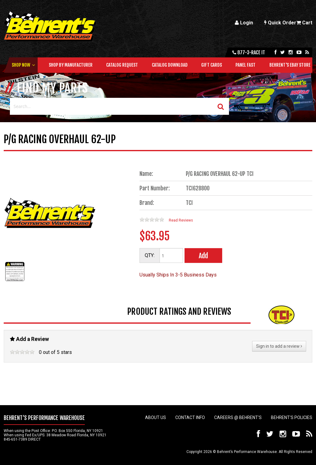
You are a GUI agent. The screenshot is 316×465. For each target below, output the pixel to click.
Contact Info (190, 417)
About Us (155, 417)
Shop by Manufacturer (71, 65)
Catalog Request (122, 65)
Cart (304, 23)
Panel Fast (245, 65)
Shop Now (21, 65)
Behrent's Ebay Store (289, 65)
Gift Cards (211, 65)
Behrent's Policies (291, 417)
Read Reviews (181, 220)
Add (203, 255)
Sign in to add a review (279, 346)
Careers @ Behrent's (238, 417)
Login (244, 23)
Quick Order (280, 23)
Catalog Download (170, 65)
